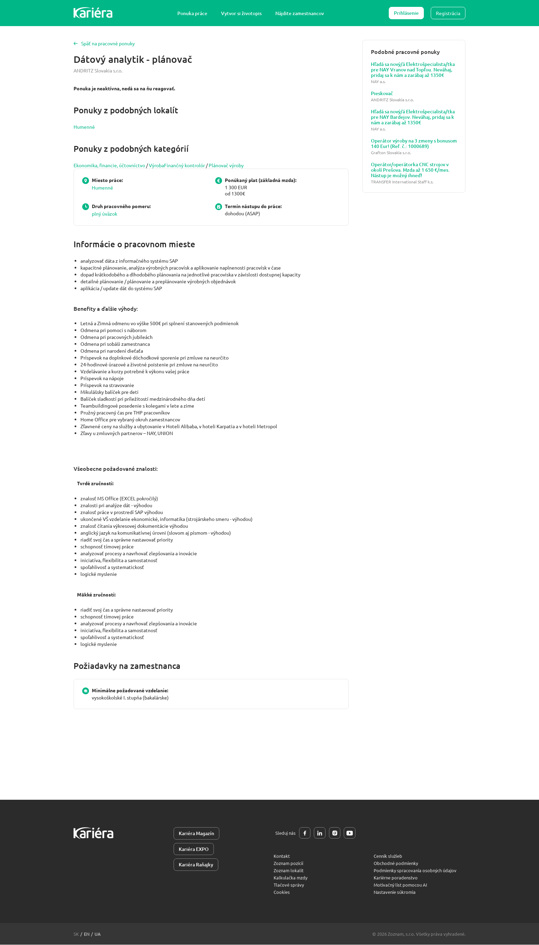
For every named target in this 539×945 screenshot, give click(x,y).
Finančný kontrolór (184, 165)
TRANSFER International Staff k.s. (402, 182)
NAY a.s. (378, 81)
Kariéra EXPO (194, 849)
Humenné (84, 127)
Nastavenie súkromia (395, 892)
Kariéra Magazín (196, 833)
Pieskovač (382, 93)
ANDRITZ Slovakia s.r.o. (98, 70)
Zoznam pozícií (288, 863)
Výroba (156, 165)
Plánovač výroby (226, 165)
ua (98, 934)
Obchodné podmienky (396, 863)
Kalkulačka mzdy (290, 878)
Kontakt (282, 856)
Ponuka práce (193, 13)
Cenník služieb (388, 856)
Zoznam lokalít (289, 871)
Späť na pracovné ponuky (104, 43)
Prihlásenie (406, 13)
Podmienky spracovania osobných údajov (415, 871)
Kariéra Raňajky (196, 865)
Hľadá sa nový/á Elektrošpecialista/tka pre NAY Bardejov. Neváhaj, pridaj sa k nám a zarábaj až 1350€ (413, 117)
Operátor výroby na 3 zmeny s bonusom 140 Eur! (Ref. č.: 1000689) (414, 143)
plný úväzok (104, 213)
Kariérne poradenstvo (396, 878)
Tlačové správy (289, 885)
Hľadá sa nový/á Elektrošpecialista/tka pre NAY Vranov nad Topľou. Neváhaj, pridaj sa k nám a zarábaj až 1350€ (413, 69)
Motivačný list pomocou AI (400, 885)
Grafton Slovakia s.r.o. (391, 152)
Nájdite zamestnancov (300, 13)
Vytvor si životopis (241, 13)
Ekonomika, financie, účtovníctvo (109, 165)
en (86, 934)
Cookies (282, 892)
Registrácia (448, 13)
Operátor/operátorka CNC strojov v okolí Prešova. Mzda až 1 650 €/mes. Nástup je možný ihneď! (410, 170)
